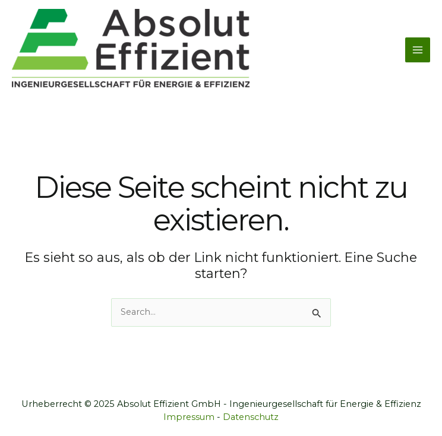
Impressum (188, 417)
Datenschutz (251, 417)
